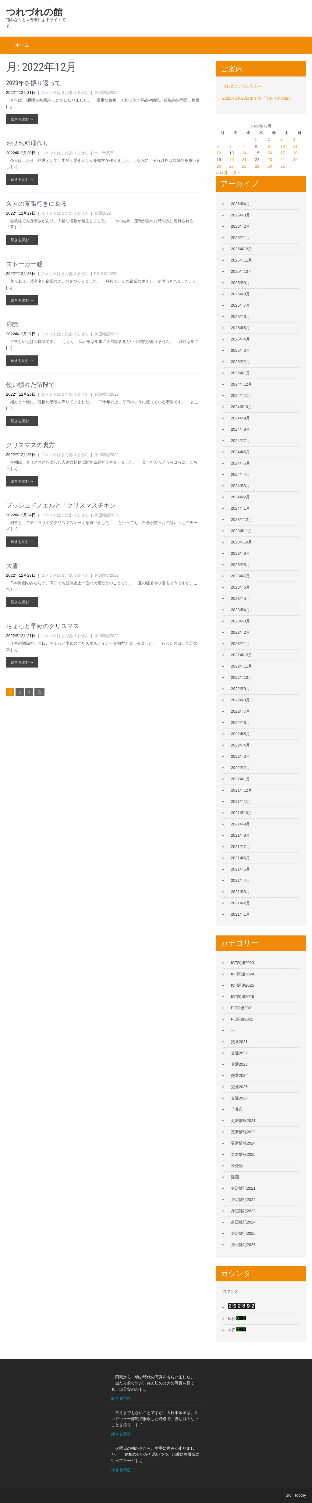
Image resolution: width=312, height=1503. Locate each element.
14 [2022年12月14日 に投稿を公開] (244, 153)
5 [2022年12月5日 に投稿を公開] (218, 146)
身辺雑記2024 (243, 1222)
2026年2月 (240, 226)
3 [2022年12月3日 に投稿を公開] (281, 139)
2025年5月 (240, 328)
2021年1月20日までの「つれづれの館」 (257, 98)
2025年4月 (240, 339)
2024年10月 (241, 406)
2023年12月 (241, 519)
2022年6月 (240, 722)
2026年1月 (240, 237)
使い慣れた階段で (30, 384)
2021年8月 (240, 835)
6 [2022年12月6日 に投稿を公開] (230, 146)
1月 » (235, 173)
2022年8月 (240, 700)
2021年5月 (240, 869)
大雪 (12, 565)
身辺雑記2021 (243, 1188)
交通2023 (239, 1064)
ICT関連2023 (242, 962)
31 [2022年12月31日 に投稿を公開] (282, 166)
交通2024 (239, 1075)
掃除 (12, 324)
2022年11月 (241, 666)
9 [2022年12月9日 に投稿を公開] (269, 146)
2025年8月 (240, 294)
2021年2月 (240, 903)
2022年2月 (240, 767)
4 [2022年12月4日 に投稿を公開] (294, 139)
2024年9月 (240, 418)
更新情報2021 (243, 1120)
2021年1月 (240, 914)
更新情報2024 (243, 1143)
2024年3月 (240, 485)
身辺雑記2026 (243, 1244)
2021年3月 (240, 891)
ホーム (22, 45)
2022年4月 (240, 745)
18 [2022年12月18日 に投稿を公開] (295, 153)
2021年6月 (240, 858)
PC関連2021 (242, 1008)
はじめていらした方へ (242, 86)
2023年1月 (240, 643)
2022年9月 (240, 688)
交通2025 (239, 1087)
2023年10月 (241, 542)
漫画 (235, 1177)
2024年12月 (241, 384)
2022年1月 (240, 779)
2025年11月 (241, 260)
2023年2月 (240, 632)
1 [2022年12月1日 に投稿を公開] (256, 139)
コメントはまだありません (65, 92)
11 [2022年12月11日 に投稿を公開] (295, 146)
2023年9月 (240, 553)
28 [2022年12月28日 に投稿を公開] (244, 166)
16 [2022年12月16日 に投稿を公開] (270, 153)
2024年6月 (240, 452)
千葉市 (108, 153)
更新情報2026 (243, 1154)
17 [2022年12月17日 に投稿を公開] (282, 153)
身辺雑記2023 (243, 1211)
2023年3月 (240, 621)
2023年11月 (241, 531)
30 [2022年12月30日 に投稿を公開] (270, 166)
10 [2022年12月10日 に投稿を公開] (282, 146)
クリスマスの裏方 (30, 445)
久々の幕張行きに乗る (36, 203)
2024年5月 (240, 463)
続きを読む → (22, 119)
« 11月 (222, 173)
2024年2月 (240, 497)
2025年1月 (240, 373)
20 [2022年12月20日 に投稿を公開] (231, 159)
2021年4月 (240, 880)
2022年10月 (241, 677)
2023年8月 (240, 564)
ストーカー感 (24, 264)
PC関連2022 (105, 273)
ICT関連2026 (242, 996)
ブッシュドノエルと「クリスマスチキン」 (64, 505)
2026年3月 (240, 215)
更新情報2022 (243, 1132)
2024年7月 (240, 440)
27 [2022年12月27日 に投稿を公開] (231, 166)
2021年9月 (240, 824)
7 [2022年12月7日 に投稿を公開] (243, 146)
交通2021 (239, 1041)
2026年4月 (240, 203)
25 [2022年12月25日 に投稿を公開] (295, 159)
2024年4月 (240, 474)
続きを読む (121, 1398)
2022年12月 (241, 655)
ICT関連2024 (242, 974)
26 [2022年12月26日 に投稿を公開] (219, 166)
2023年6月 (240, 587)
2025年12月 (241, 249)
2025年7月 (240, 305)
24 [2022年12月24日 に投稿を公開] (282, 159)
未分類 (237, 1165)
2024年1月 (240, 508)
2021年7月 (240, 846)
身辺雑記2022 (106, 92)
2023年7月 (240, 576)
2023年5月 (240, 598)
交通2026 (239, 1098)
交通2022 (102, 213)
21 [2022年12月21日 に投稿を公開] (244, 159)
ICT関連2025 (242, 985)
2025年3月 (240, 350)
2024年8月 (240, 429)
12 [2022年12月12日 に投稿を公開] (219, 153)
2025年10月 (241, 271)
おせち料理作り (27, 143)
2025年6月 (240, 316)
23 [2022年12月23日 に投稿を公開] (270, 159)
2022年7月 (240, 711)
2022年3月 (240, 756)
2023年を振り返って (33, 83)
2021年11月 (241, 801)
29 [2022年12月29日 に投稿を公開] (257, 166)
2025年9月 (240, 282)
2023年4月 (240, 609)
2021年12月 (241, 790)
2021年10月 (241, 812)
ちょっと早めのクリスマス (42, 626)
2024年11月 (241, 395)
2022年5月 (240, 734)
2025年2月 (240, 361)
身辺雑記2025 (243, 1233)
